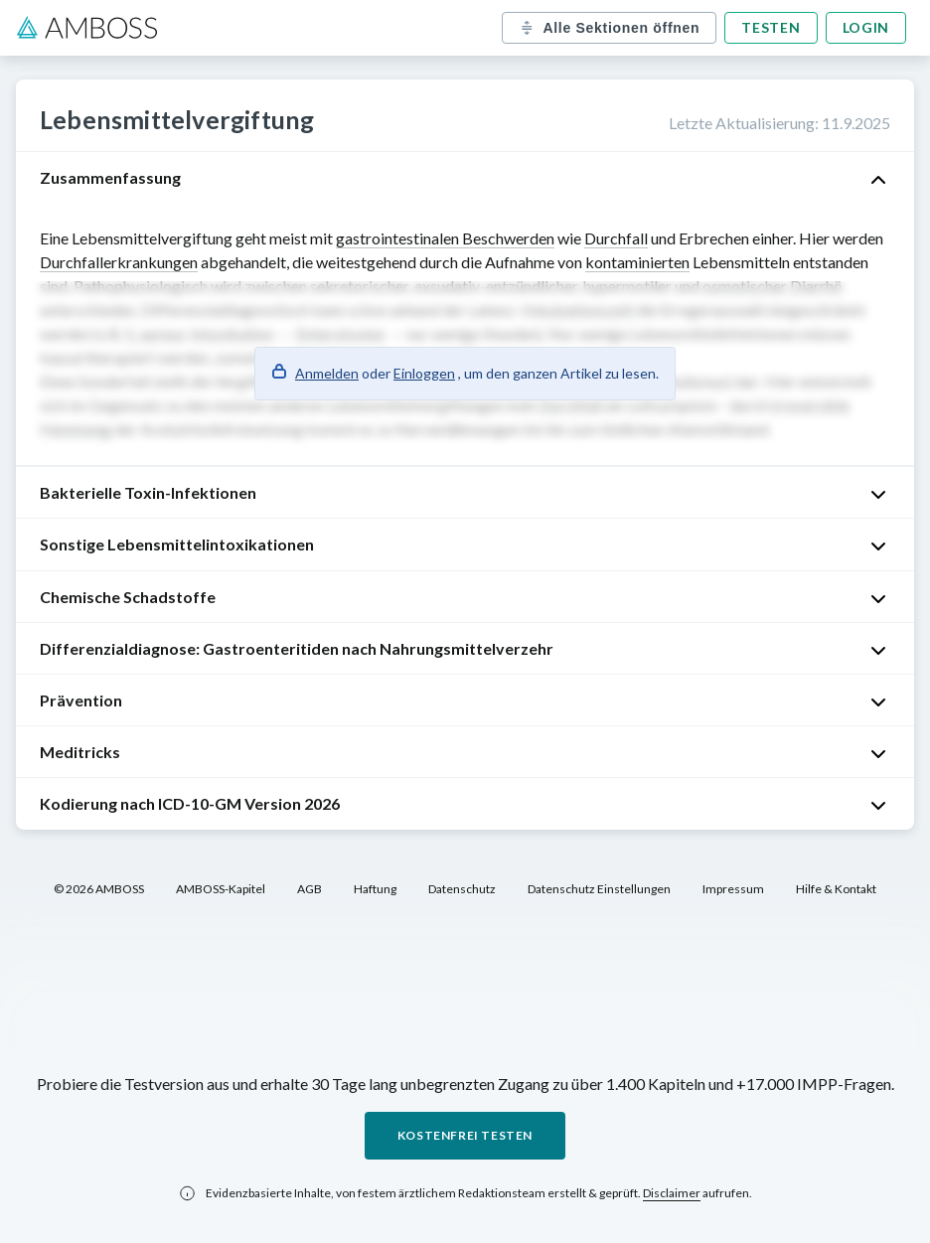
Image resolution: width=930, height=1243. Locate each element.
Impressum (733, 888)
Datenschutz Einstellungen (599, 888)
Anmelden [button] (327, 373)
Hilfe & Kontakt (836, 888)
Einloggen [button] (424, 373)
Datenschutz (462, 888)
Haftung (375, 888)
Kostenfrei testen (465, 1135)
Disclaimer (671, 1192)
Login (866, 27)
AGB (309, 888)
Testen (770, 27)
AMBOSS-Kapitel (220, 888)
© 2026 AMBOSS (99, 888)
